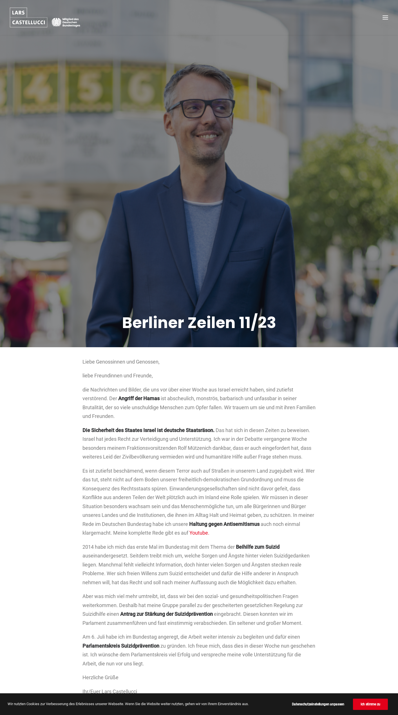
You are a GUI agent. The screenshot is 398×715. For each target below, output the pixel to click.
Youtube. (199, 471)
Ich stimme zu (370, 704)
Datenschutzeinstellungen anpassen (318, 704)
